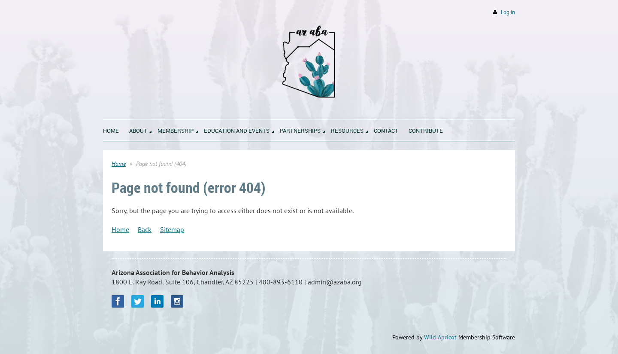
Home (119, 164)
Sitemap (172, 229)
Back (144, 229)
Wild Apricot (440, 337)
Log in (508, 12)
